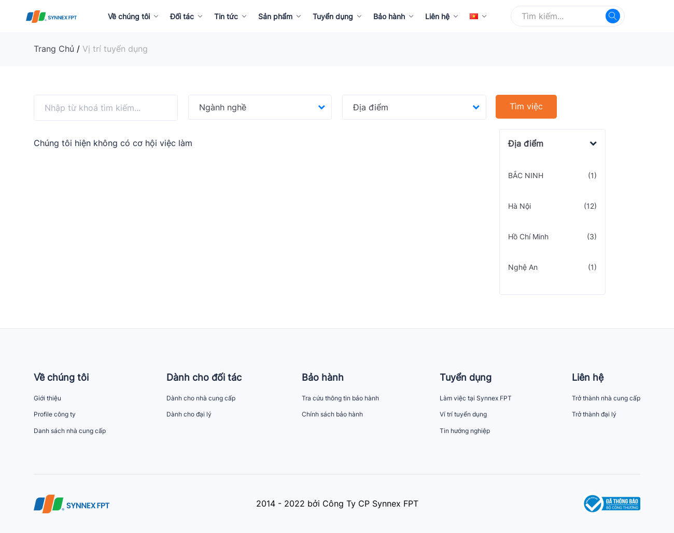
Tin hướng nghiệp (465, 431)
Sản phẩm (275, 16)
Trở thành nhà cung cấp (606, 398)
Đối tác (182, 16)
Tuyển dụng (333, 16)
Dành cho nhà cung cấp (200, 398)
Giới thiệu (47, 398)
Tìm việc (526, 106)
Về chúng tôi (129, 16)
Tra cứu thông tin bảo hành (340, 398)
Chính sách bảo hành (332, 414)
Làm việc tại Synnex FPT (476, 398)
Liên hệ (437, 16)
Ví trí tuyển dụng (463, 414)
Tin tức (226, 16)
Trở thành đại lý (594, 414)
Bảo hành (389, 16)
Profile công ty (55, 414)
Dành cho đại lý (189, 414)
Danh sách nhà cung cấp (70, 431)
